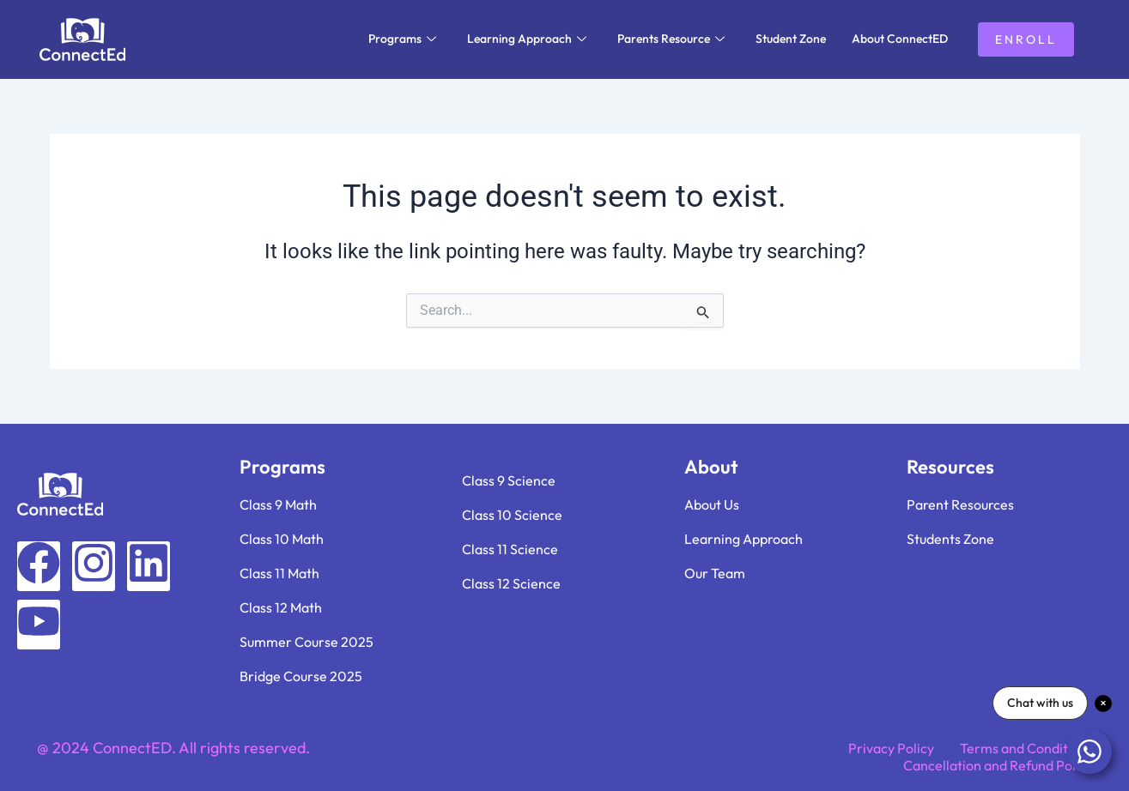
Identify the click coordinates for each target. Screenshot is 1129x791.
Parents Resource (671, 39)
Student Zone (791, 38)
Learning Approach (526, 39)
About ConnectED (900, 38)
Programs (402, 39)
